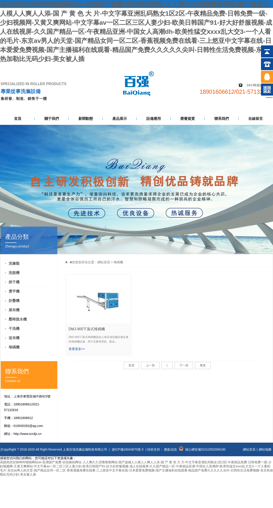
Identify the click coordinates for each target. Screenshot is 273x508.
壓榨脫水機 (18, 319)
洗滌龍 (14, 263)
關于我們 (51, 119)
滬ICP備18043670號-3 (127, 449)
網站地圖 (239, 67)
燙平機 (14, 291)
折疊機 (14, 301)
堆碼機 (14, 347)
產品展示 (119, 119)
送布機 (14, 338)
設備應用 (153, 119)
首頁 (17, 119)
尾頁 (203, 365)
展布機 (14, 310)
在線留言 (255, 119)
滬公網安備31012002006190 (205, 449)
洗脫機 (14, 273)
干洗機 (14, 328)
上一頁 (150, 365)
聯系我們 (221, 119)
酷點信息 (170, 449)
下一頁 (183, 365)
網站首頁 (103, 262)
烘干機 (14, 282)
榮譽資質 (187, 119)
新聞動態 (85, 119)
